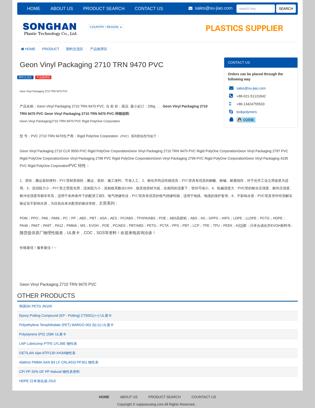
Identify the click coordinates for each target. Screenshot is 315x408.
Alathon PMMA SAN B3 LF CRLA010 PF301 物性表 (58, 362)
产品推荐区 (98, 49)
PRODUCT (50, 49)
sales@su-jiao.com (213, 8)
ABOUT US (61, 8)
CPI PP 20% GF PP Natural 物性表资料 (49, 372)
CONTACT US (149, 8)
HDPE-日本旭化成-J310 (37, 381)
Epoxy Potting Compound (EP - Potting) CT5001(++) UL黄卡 (65, 315)
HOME (33, 8)
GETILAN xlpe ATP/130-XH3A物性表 (47, 353)
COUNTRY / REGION (106, 27)
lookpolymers (246, 112)
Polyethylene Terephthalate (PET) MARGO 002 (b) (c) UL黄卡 (66, 325)
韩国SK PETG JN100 (35, 306)
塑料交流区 (74, 49)
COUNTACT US (203, 397)
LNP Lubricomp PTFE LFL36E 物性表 (48, 344)
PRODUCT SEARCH (104, 8)
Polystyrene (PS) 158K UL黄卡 (42, 334)
